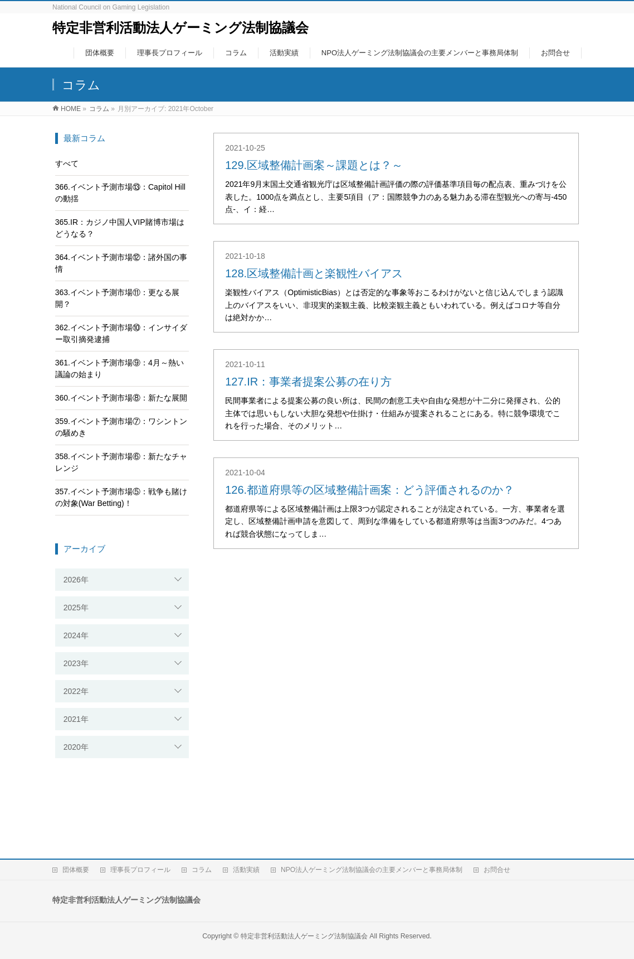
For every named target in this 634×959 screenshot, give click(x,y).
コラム (202, 870)
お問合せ (497, 870)
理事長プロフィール (140, 870)
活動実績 (246, 870)
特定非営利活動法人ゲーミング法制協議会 (180, 27)
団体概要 (75, 870)
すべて (67, 163)
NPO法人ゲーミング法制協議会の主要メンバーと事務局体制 (371, 870)
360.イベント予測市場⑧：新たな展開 (121, 397)
